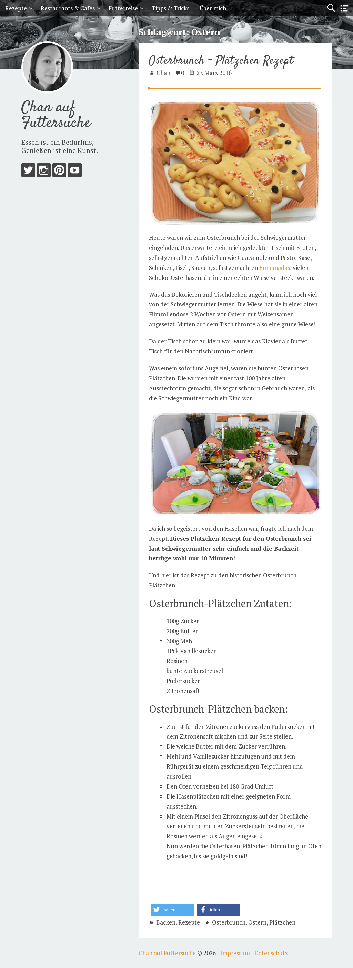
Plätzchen (282, 922)
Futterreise (123, 8)
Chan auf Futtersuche (56, 115)
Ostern (257, 922)
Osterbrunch (228, 922)
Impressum (235, 953)
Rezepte (16, 8)
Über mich (213, 8)
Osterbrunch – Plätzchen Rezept (221, 60)
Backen (165, 922)
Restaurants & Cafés (68, 8)
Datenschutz (271, 953)
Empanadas (274, 268)
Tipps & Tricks (170, 8)
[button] (172, 910)
